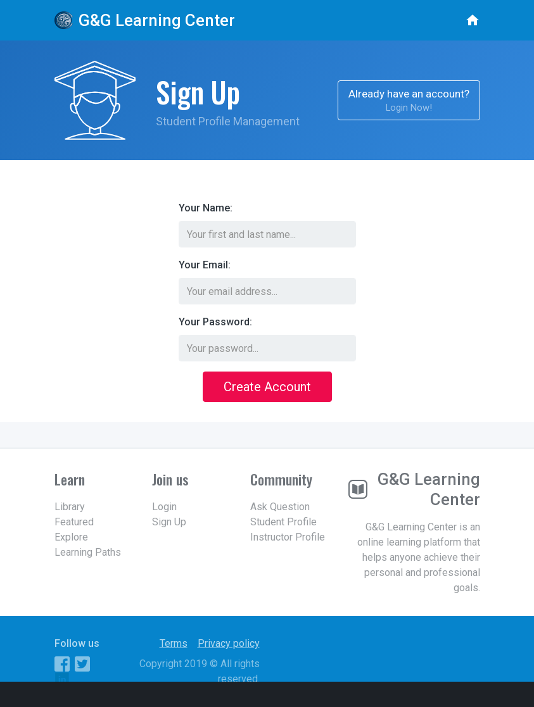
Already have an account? (408, 101)
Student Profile (283, 522)
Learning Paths (87, 552)
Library (69, 507)
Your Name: (205, 208)
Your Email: (205, 265)
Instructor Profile (287, 537)
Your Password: (215, 322)
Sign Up (169, 522)
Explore (71, 537)
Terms (174, 643)
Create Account (267, 386)
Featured (74, 522)
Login (164, 507)
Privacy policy (229, 643)
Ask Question (280, 507)
